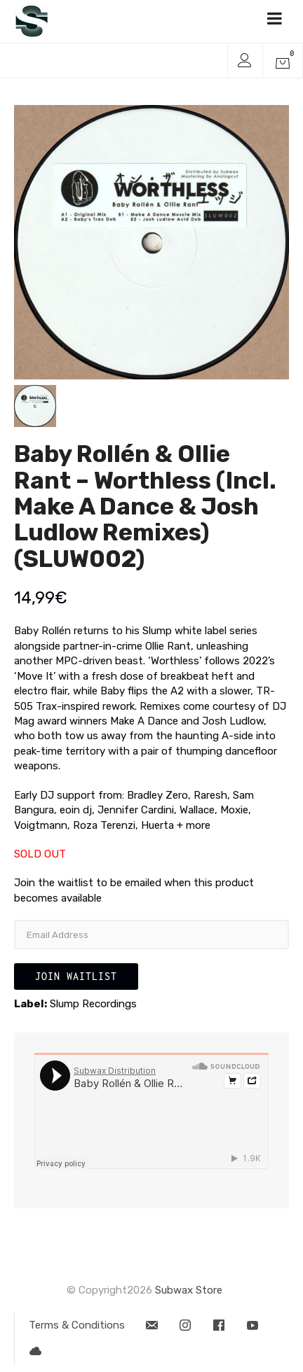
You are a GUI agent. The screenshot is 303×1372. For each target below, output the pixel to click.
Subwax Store (188, 1290)
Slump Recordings (93, 1003)
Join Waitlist (76, 976)
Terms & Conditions (77, 1325)
